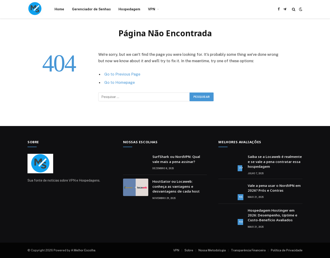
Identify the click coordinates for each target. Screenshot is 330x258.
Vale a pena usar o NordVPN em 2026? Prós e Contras (274, 188)
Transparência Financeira (248, 250)
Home (59, 9)
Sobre (188, 250)
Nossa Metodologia (212, 250)
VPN (151, 9)
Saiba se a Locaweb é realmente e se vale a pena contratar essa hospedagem (275, 161)
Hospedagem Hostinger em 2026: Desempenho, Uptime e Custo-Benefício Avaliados (272, 215)
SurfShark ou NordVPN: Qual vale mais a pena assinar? (176, 159)
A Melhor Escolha (83, 250)
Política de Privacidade (286, 250)
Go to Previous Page (122, 74)
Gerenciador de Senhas (91, 9)
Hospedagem (129, 9)
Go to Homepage (119, 82)
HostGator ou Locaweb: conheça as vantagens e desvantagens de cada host (176, 186)
